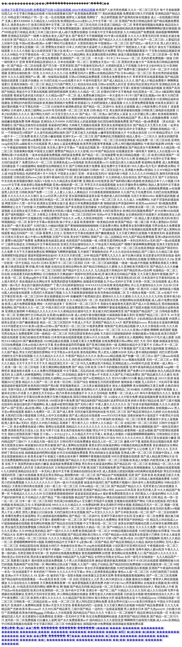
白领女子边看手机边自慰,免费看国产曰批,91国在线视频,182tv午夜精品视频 (48, 9)
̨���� (43, 631)
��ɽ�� (119, 639)
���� (162, 635)
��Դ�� (32, 627)
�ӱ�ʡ (20, 627)
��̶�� (111, 631)
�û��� (148, 631)
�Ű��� (112, 635)
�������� (152, 627)
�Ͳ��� (73, 635)
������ (49, 627)
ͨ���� (115, 627)
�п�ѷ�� (134, 631)
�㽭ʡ (121, 631)
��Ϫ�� (8, 627)
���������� (60, 639)
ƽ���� (102, 627)
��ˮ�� (26, 635)
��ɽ (41, 639)
